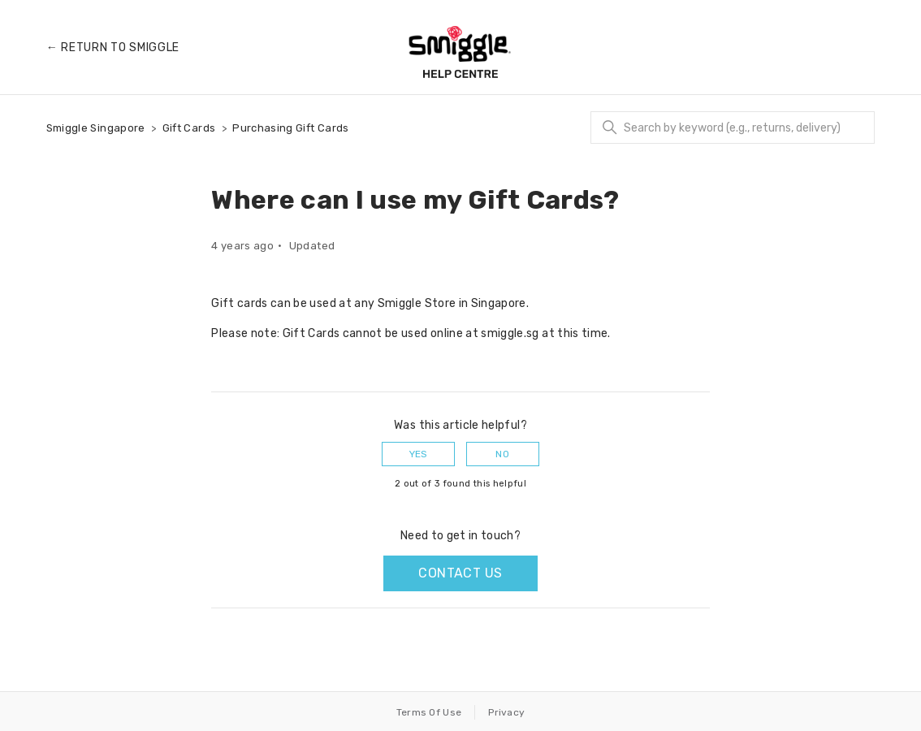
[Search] (732, 127)
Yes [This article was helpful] (418, 454)
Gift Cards (189, 128)
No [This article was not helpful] (502, 454)
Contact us (460, 573)
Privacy (506, 712)
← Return (112, 47)
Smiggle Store (417, 303)
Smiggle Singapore (95, 128)
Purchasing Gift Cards (290, 128)
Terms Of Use (429, 712)
